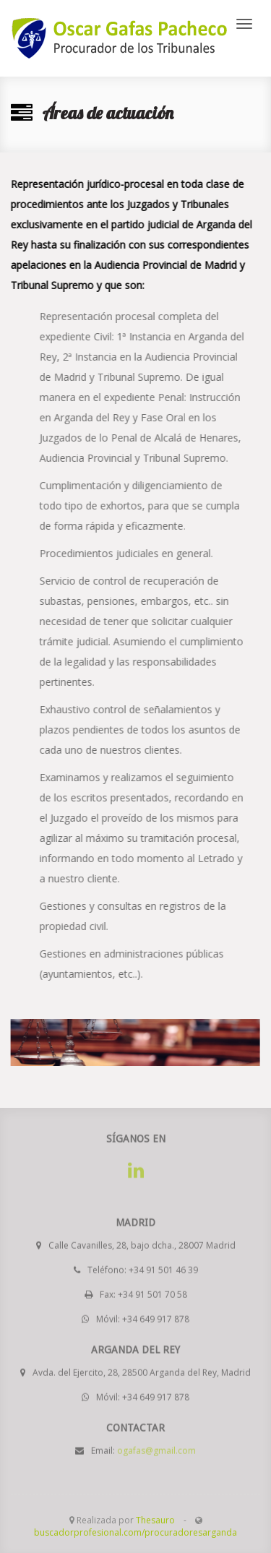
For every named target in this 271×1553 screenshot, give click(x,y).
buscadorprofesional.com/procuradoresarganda (135, 1532)
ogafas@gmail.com (156, 1448)
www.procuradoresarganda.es (119, 38)
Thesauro (155, 1520)
